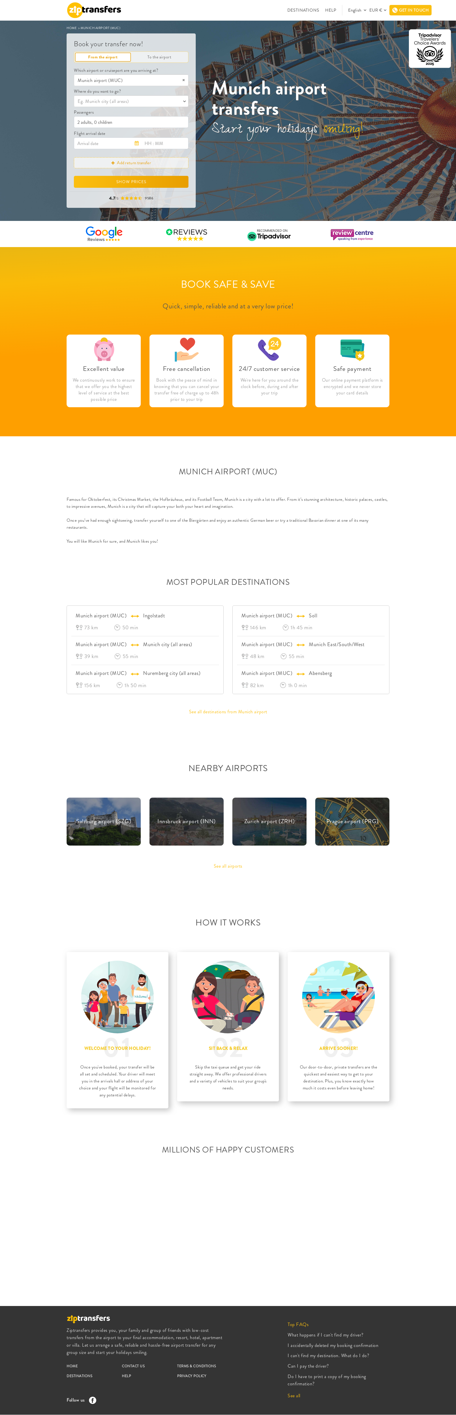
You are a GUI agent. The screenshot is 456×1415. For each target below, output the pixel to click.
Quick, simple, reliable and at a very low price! (228, 306)
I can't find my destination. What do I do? (328, 1355)
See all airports (228, 866)
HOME (72, 28)
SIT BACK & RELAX (228, 1048)
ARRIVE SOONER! (338, 1048)
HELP (330, 10)
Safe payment (352, 369)
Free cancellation (186, 369)
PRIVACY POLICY (191, 1376)
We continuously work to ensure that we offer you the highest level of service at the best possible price (104, 390)
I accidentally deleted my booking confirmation (333, 1345)
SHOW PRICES (131, 182)
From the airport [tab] (102, 57)
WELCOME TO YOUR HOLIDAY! (117, 1048)
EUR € (375, 10)
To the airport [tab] (159, 57)
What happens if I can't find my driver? (326, 1335)
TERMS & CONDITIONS (196, 1366)
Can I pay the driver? (308, 1366)
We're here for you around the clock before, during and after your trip (270, 386)
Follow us (80, 1400)
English (355, 10)
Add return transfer (131, 163)
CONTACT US (133, 1366)
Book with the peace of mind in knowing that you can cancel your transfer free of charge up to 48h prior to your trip (186, 390)
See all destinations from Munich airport (228, 711)
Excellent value (104, 369)
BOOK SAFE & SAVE (228, 284)
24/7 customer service (269, 369)
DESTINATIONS (303, 10)
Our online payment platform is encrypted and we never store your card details (352, 386)
